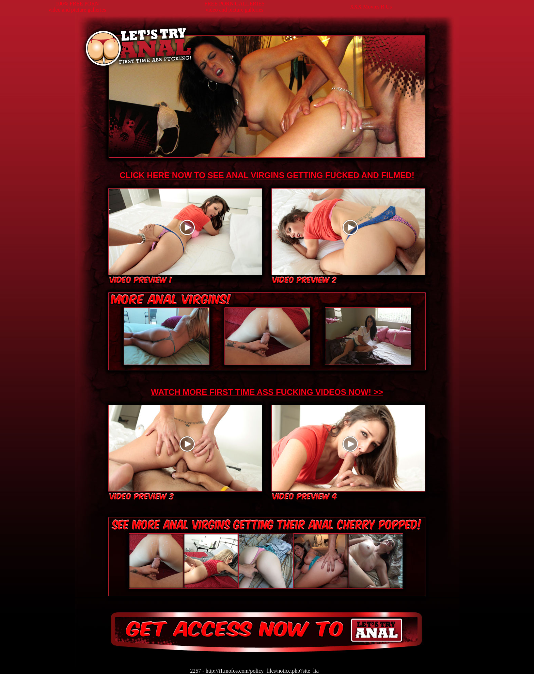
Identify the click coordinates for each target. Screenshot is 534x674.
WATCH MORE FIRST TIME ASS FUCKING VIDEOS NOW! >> (267, 392)
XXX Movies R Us (371, 7)
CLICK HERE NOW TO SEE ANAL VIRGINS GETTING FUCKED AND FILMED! (267, 175)
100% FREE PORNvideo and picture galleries (77, 7)
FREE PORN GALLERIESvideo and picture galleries (234, 7)
